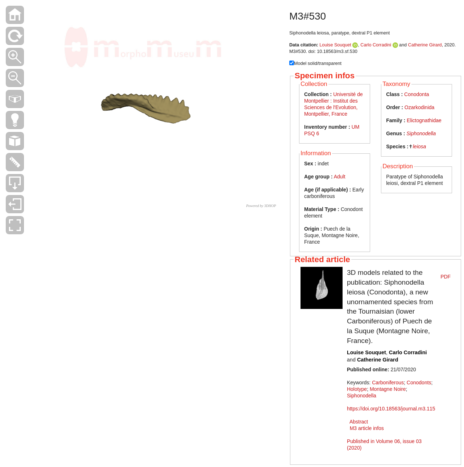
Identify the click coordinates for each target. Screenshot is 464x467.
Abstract (358, 422)
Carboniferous (388, 382)
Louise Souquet (335, 44)
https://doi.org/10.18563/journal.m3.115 (391, 409)
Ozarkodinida (420, 107)
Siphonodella (421, 133)
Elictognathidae (424, 120)
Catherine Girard (425, 44)
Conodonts (419, 382)
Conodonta (416, 94)
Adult (339, 176)
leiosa (419, 146)
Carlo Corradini (375, 44)
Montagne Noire (388, 389)
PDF (445, 277)
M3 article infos (367, 428)
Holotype (357, 389)
